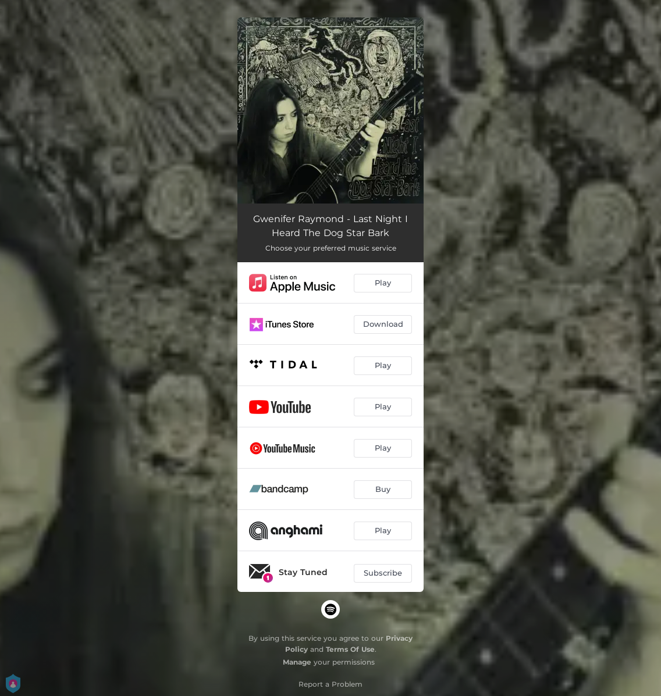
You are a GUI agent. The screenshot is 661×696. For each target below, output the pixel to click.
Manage (297, 662)
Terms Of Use (350, 649)
